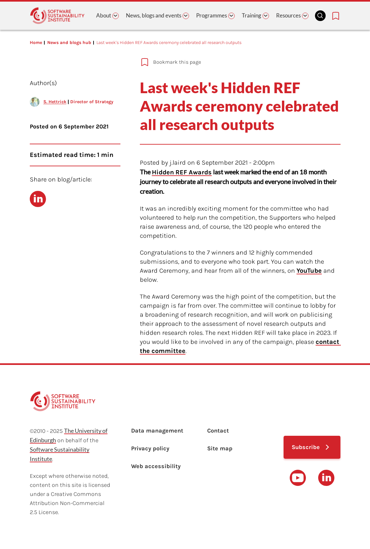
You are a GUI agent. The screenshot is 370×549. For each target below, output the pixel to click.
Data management (157, 430)
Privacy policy (150, 448)
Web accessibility (156, 466)
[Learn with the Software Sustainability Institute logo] (57, 15)
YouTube (309, 270)
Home (36, 42)
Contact (218, 430)
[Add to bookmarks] (225, 62)
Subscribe (306, 447)
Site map (219, 448)
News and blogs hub (69, 42)
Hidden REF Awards (182, 172)
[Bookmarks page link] (336, 16)
